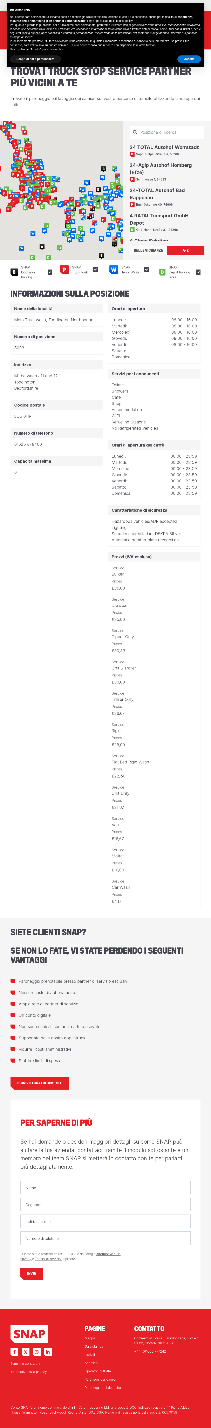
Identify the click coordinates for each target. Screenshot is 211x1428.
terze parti (73, 25)
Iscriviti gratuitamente (39, 1083)
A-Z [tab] (186, 250)
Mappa (90, 1338)
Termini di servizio (48, 1259)
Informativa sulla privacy (29, 1372)
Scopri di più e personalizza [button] (35, 59)
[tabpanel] (167, 183)
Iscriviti (90, 1355)
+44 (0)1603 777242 (150, 1351)
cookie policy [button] (124, 20)
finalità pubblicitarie (34, 33)
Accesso (91, 1363)
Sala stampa (94, 1346)
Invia (31, 1274)
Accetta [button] (189, 59)
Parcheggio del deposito (103, 1388)
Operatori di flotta (98, 1371)
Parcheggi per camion (101, 1379)
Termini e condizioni (25, 1363)
